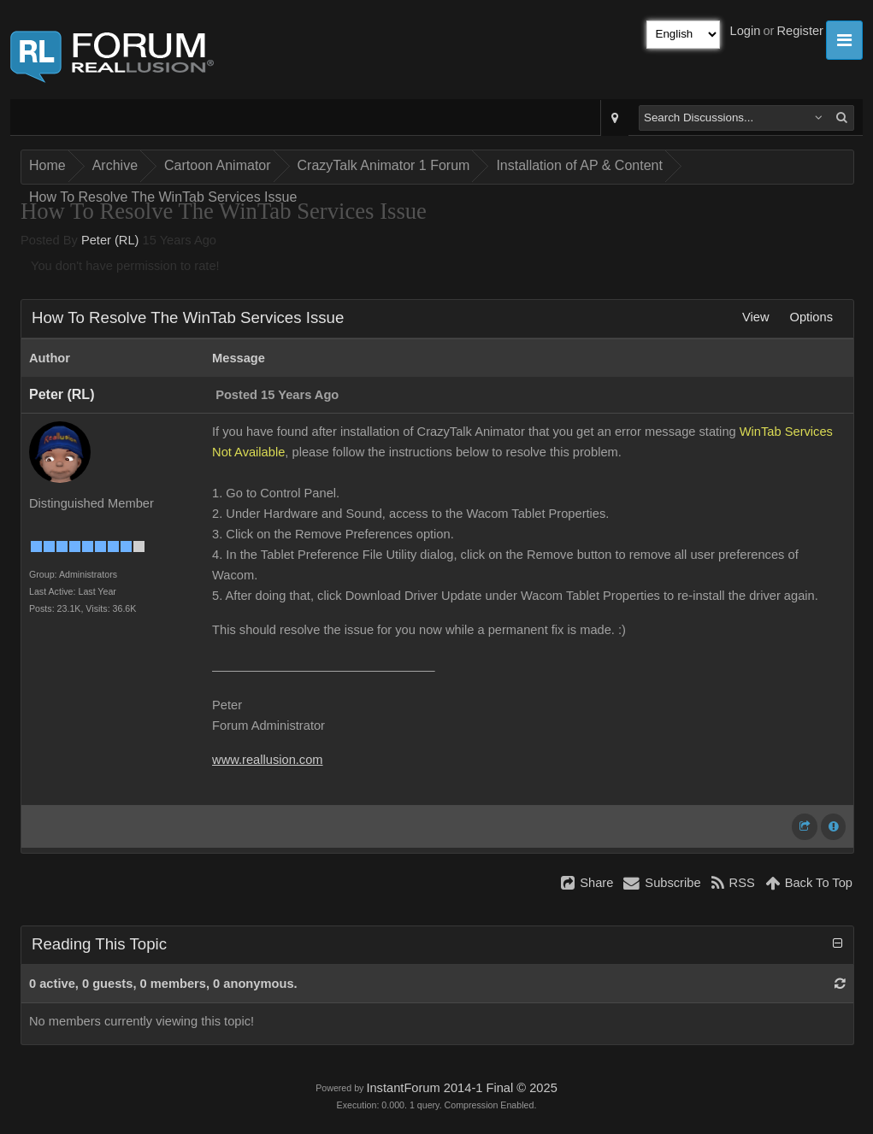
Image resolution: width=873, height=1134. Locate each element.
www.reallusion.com (267, 760)
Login (745, 31)
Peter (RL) (110, 240)
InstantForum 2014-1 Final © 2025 (461, 1088)
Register (799, 31)
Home (47, 165)
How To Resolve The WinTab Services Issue (163, 197)
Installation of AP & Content (579, 165)
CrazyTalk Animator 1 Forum (384, 165)
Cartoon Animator (217, 165)
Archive (115, 165)
